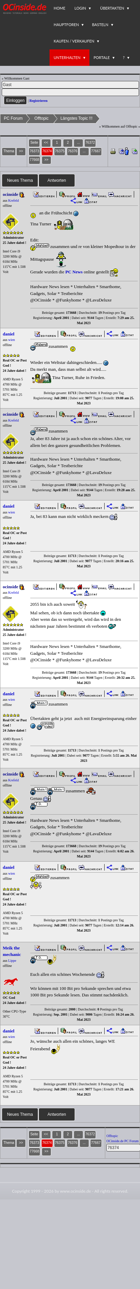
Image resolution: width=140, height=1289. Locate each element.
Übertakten (112, 8)
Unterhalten (67, 57)
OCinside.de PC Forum (122, 1141)
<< (46, 142)
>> (46, 160)
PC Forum (13, 118)
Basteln (100, 24)
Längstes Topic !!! (77, 118)
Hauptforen (66, 24)
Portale (102, 57)
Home (59, 8)
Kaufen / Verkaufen (74, 41)
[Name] (70, 84)
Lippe (12, 960)
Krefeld (13, 200)
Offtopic (41, 118)
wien (11, 340)
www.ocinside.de (75, 1191)
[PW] (70, 92)
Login (80, 8)
